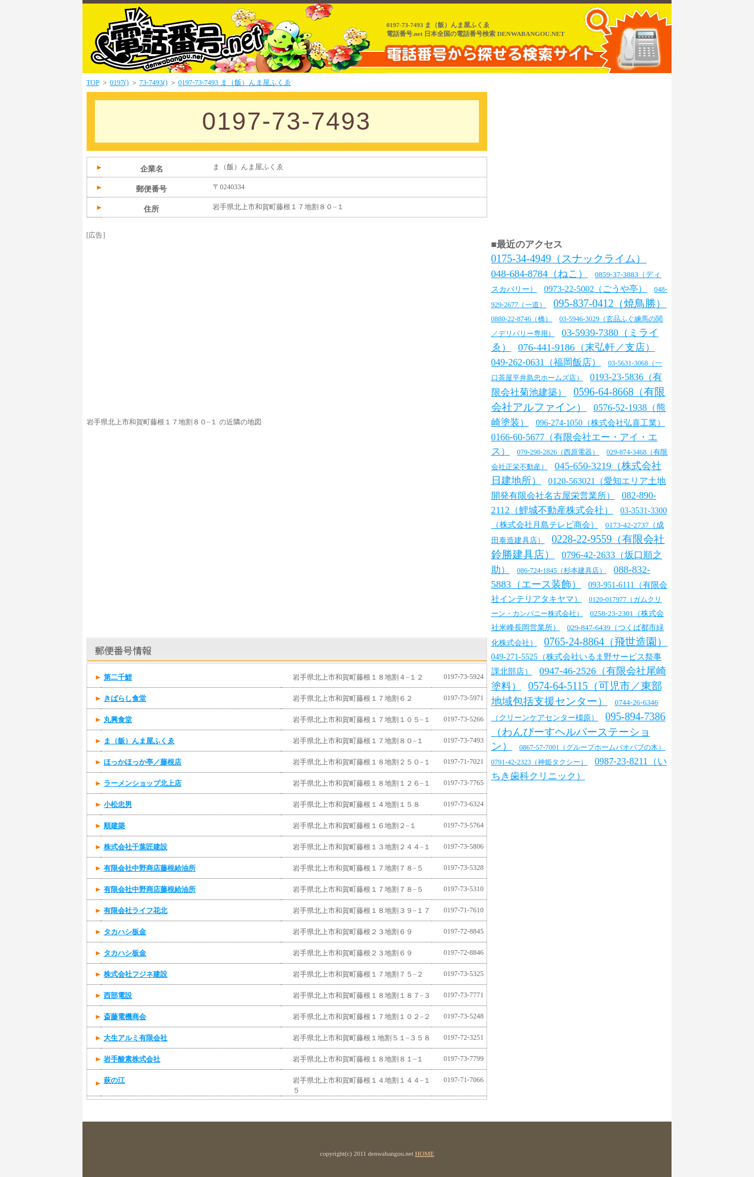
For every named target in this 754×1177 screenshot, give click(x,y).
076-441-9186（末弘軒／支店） (586, 347)
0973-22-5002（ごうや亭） (595, 289)
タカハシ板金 (125, 932)
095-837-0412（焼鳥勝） (610, 303)
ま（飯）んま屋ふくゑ (139, 741)
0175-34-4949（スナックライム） (569, 259)
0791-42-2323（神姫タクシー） (539, 762)
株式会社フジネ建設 (135, 974)
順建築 (114, 826)
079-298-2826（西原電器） (558, 452)
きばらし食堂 (125, 698)
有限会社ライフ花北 (135, 910)
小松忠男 (118, 804)
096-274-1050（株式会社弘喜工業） (600, 422)
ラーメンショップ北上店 (142, 783)
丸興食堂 (118, 720)
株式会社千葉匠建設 (135, 847)
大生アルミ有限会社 (135, 1038)
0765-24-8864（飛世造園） (606, 642)
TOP (93, 82)
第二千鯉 (118, 677)
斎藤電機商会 (125, 1017)
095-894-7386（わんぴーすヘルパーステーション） (578, 731)
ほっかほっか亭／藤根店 (142, 762)
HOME (424, 1153)
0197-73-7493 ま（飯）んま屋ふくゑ (234, 82)
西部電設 (118, 995)
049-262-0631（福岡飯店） (546, 362)
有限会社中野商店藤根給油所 (150, 868)
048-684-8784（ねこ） (539, 273)
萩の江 (114, 1080)
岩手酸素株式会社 (132, 1059)
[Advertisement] (175, 314)
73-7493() (154, 82)
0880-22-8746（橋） (522, 319)
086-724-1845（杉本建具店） (562, 570)
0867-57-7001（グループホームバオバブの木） (593, 747)
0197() (119, 82)
